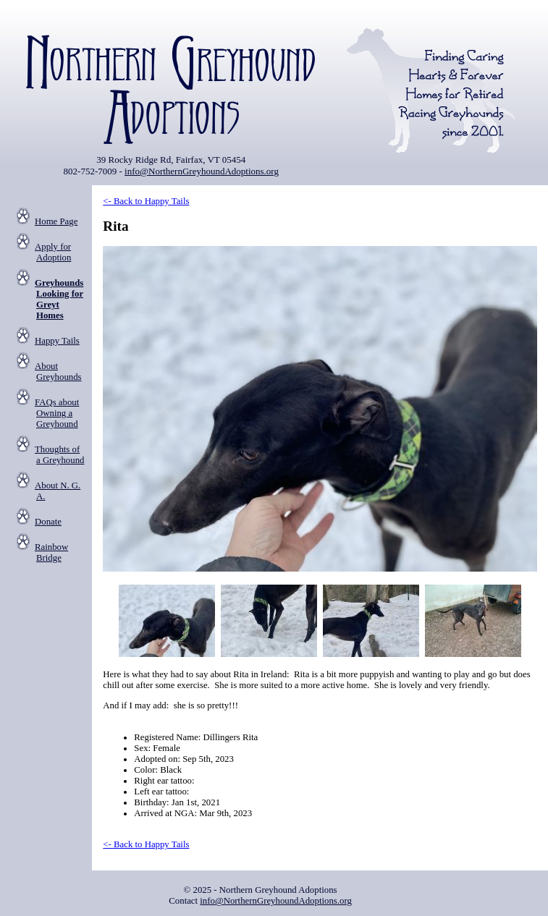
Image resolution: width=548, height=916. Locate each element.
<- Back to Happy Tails (146, 201)
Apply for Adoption (53, 252)
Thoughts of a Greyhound (59, 454)
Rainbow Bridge (51, 552)
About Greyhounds (58, 371)
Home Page (56, 221)
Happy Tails (57, 341)
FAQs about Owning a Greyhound (57, 413)
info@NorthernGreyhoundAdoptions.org (202, 171)
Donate (48, 522)
